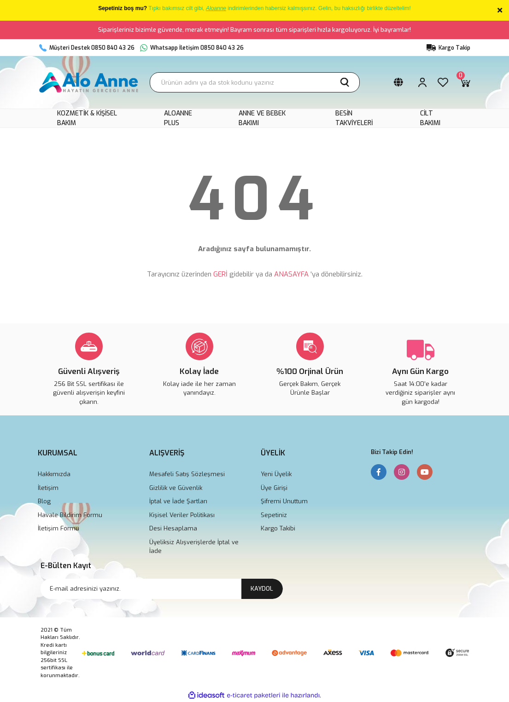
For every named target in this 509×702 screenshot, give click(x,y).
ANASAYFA (291, 274)
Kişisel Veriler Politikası (182, 515)
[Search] (255, 82)
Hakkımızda (54, 474)
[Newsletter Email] (162, 589)
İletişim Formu (58, 528)
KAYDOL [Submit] (262, 589)
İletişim (48, 488)
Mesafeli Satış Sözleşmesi (187, 474)
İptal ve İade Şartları (178, 501)
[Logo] (89, 82)
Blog (44, 501)
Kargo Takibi (278, 528)
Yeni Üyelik (276, 474)
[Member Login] (422, 82)
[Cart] (464, 82)
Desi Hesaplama (173, 528)
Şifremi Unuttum (284, 501)
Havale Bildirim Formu (70, 515)
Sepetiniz (274, 515)
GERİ (220, 274)
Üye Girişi (274, 488)
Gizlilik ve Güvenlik (175, 488)
